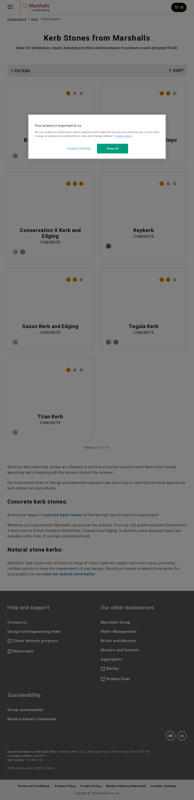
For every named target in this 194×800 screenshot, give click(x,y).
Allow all (112, 148)
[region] (97, 136)
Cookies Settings (79, 148)
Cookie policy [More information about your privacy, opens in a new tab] (123, 136)
